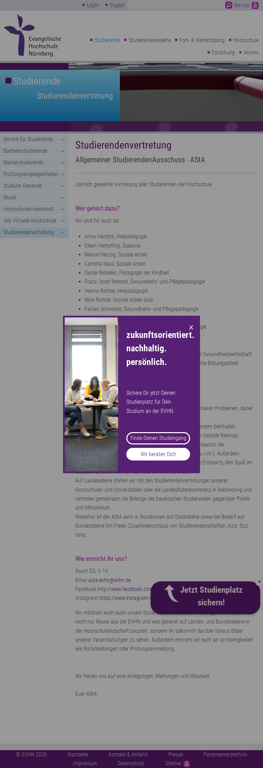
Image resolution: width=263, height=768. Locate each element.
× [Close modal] (191, 326)
